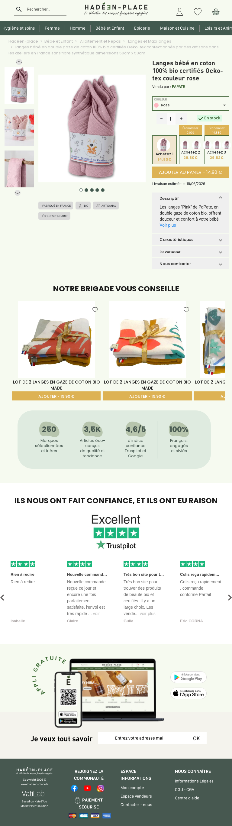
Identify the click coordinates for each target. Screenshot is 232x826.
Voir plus (168, 225)
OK (195, 738)
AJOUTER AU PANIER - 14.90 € (190, 172)
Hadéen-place (23, 41)
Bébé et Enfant (58, 41)
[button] (19, 63)
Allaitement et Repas (100, 41)
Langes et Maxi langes (149, 41)
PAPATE (178, 86)
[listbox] (190, 106)
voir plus (148, 613)
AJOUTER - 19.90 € (56, 396)
